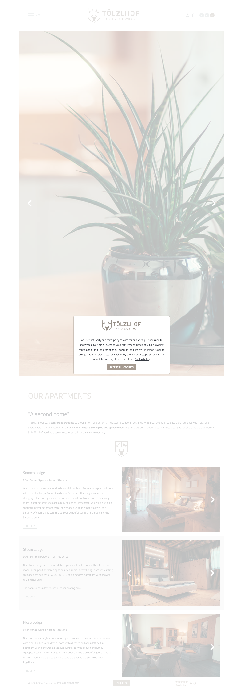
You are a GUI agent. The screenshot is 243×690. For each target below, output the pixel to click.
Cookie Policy (142, 359)
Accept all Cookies (122, 367)
